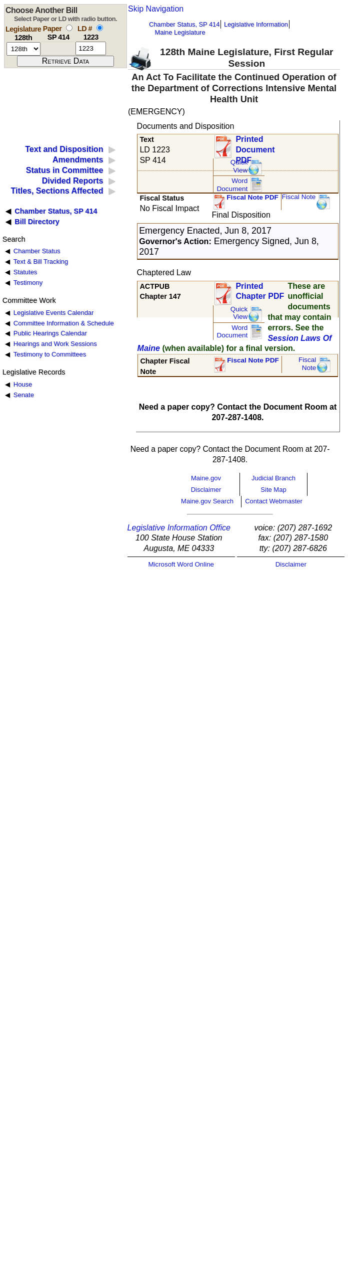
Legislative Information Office (179, 527)
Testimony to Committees (50, 354)
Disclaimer (206, 489)
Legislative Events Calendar (54, 312)
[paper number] (58, 48)
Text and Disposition (64, 149)
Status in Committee (65, 170)
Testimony (28, 282)
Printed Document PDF (255, 146)
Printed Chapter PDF (260, 291)
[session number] (23, 49)
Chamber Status (37, 251)
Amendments (77, 159)
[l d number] (91, 48)
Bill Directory (37, 222)
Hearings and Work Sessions (55, 343)
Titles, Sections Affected (56, 191)
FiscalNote (307, 364)
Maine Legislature (179, 32)
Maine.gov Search (207, 501)
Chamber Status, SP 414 (184, 24)
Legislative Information (256, 24)
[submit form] (65, 61)
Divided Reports (73, 180)
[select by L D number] (99, 28)
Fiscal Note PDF (252, 197)
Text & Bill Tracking (41, 261)
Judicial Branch (274, 478)
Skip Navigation (156, 9)
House (23, 384)
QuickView (239, 166)
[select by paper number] (69, 28)
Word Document (232, 185)
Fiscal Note (299, 197)
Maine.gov (206, 478)
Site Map (273, 489)
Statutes (26, 272)
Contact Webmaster (273, 501)
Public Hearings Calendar (50, 333)
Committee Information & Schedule (64, 323)
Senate (24, 395)
